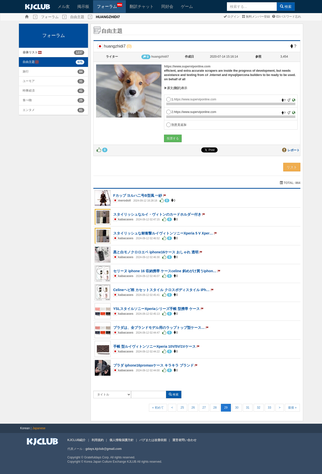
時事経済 (29, 90)
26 (193, 407)
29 (225, 407)
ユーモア (29, 81)
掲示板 (83, 6)
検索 (286, 7)
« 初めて (158, 407)
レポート (294, 150)
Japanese (39, 428)
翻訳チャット (142, 6)
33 (269, 407)
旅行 (26, 71)
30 (236, 407)
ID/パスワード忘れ (286, 16)
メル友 (64, 6)
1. (191, 99)
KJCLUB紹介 (76, 440)
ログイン (231, 16)
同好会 (167, 6)
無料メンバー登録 (256, 16)
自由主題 (77, 17)
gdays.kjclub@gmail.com (104, 449)
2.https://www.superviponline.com (191, 112)
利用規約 (98, 440)
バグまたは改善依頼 (153, 440)
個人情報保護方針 (121, 440)
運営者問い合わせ (184, 440)
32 (258, 407)
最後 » (292, 407)
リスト (292, 167)
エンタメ (29, 110)
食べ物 (27, 100)
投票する (173, 138)
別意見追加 (176, 125)
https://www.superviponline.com (187, 66)
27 (204, 407)
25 (182, 407)
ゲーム (187, 6)
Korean (25, 428)
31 (247, 407)
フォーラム (109, 6)
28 (215, 407)
